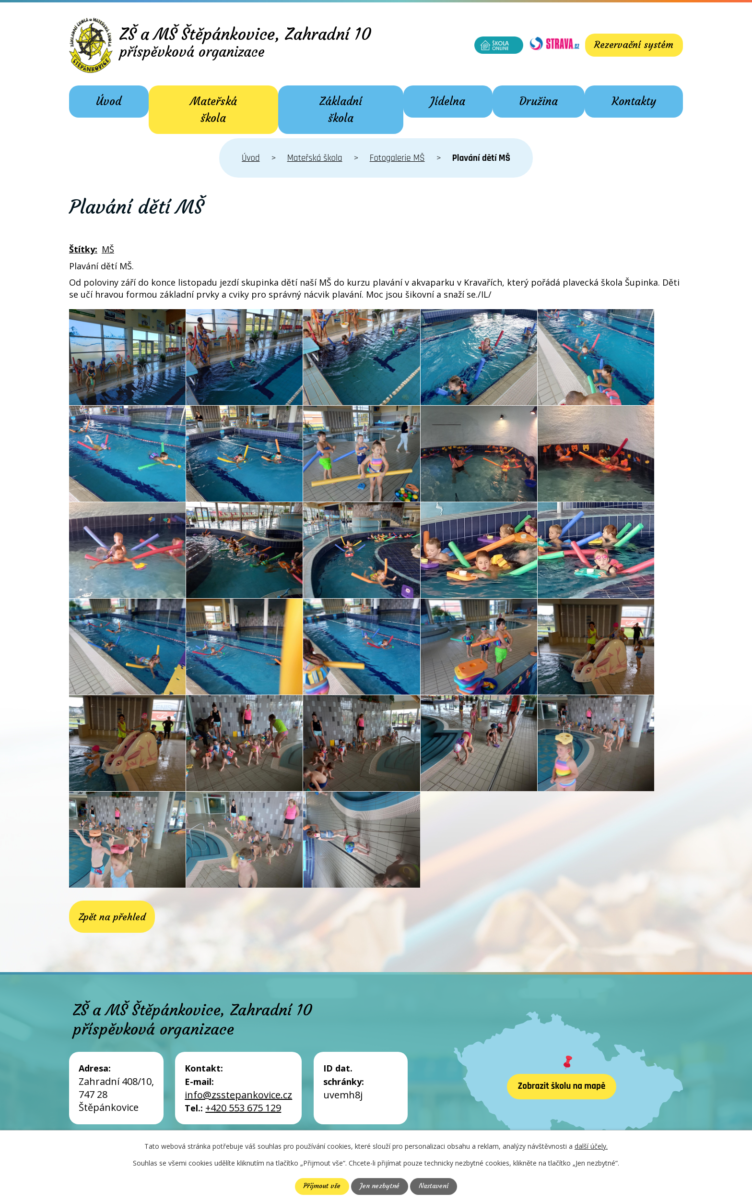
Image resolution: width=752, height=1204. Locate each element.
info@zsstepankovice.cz (238, 1096)
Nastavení (433, 1186)
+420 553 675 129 (243, 1109)
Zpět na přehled (112, 917)
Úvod (108, 101)
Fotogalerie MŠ (397, 158)
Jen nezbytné (379, 1186)
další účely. (591, 1146)
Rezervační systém (633, 45)
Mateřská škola (213, 110)
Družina (538, 101)
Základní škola (340, 110)
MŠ (108, 249)
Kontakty (634, 101)
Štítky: (83, 249)
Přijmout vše (321, 1186)
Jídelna (447, 101)
